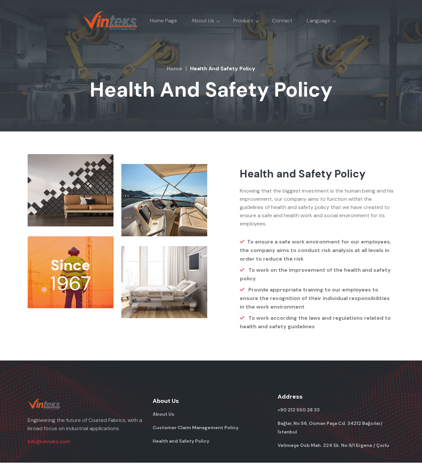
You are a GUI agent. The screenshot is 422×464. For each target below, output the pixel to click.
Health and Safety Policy (181, 442)
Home (174, 68)
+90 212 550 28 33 (299, 411)
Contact (282, 20)
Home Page (163, 20)
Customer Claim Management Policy (195, 429)
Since (70, 266)
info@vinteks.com (49, 442)
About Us (163, 415)
